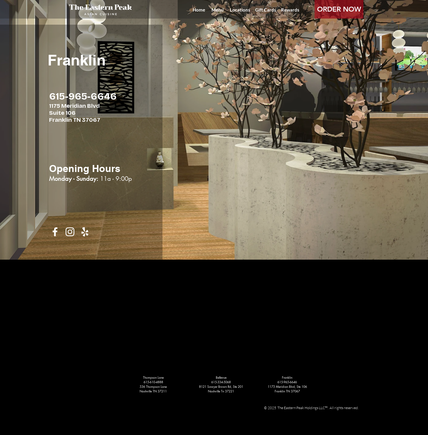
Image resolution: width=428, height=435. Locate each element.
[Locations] (240, 10)
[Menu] (217, 10)
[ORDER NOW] (339, 9)
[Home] (198, 10)
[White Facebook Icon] (55, 232)
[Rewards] (290, 10)
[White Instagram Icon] (70, 232)
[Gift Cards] (265, 10)
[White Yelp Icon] (85, 232)
